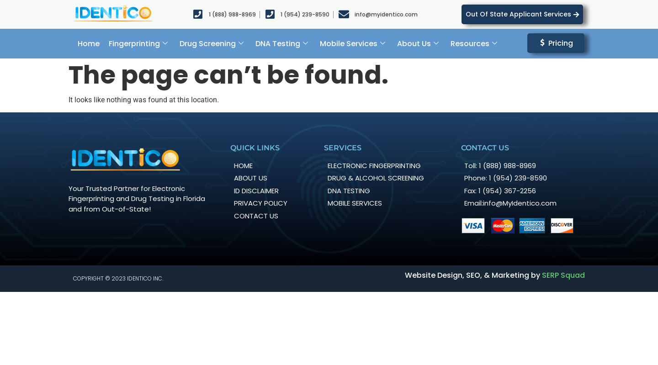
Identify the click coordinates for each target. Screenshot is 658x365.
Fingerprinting (138, 43)
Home (89, 43)
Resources (474, 43)
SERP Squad (563, 275)
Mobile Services (352, 43)
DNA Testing (281, 43)
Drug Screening (212, 43)
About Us (418, 43)
